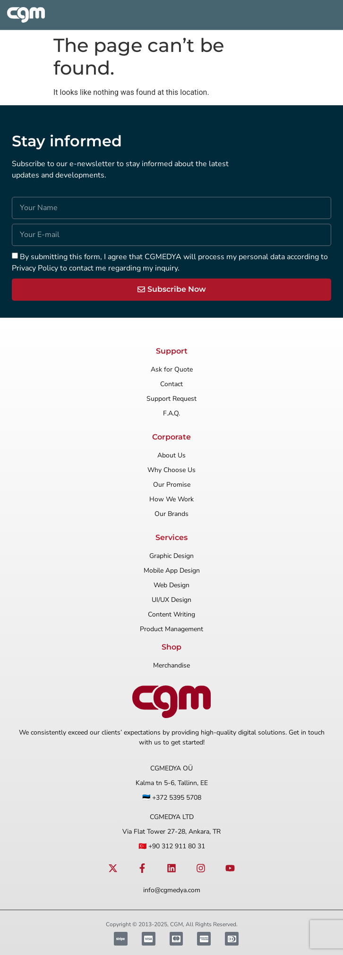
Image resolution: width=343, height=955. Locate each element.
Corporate (171, 436)
